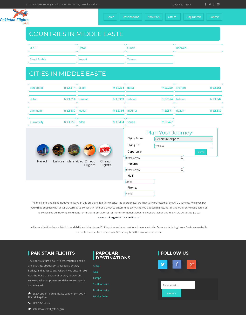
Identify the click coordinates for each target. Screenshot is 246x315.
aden (82, 122)
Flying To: (134, 145)
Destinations (131, 17)
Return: (133, 159)
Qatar (82, 48)
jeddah (83, 110)
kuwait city (36, 122)
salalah (131, 99)
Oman (131, 48)
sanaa (131, 122)
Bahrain (181, 48)
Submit (131, 172)
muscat (83, 99)
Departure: (135, 152)
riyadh (180, 110)
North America (101, 273)
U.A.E (33, 48)
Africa (96, 248)
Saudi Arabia (38, 59)
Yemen (131, 59)
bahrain (181, 99)
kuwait (83, 59)
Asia (95, 255)
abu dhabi (36, 88)
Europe (97, 261)
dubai (130, 88)
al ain (82, 88)
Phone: (176, 165)
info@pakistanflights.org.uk (46, 292)
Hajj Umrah (193, 17)
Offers (173, 17)
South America (101, 267)
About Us (154, 17)
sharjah (181, 88)
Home (111, 17)
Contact (214, 17)
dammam (36, 110)
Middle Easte (100, 279)
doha (33, 99)
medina (132, 110)
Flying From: (135, 138)
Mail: (131, 165)
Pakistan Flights (160, 301)
